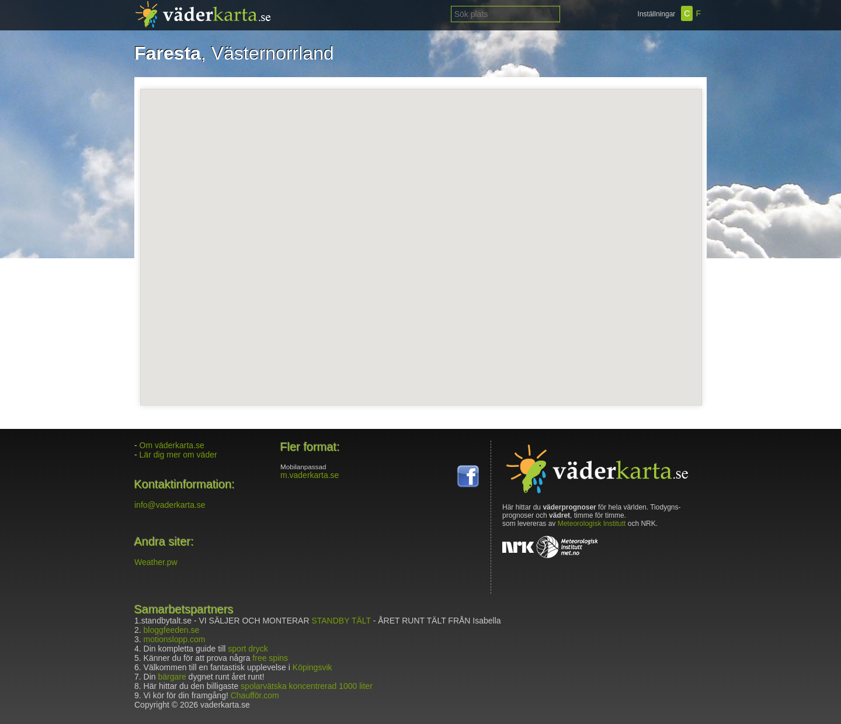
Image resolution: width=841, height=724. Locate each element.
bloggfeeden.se (172, 630)
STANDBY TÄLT (340, 620)
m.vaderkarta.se (309, 475)
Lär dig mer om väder (178, 454)
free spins (270, 658)
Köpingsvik (312, 667)
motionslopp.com (175, 639)
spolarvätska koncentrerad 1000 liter (307, 686)
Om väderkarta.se (172, 445)
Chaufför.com (255, 695)
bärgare (172, 676)
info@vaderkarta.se (170, 505)
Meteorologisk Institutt (592, 523)
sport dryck (247, 648)
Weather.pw (156, 562)
